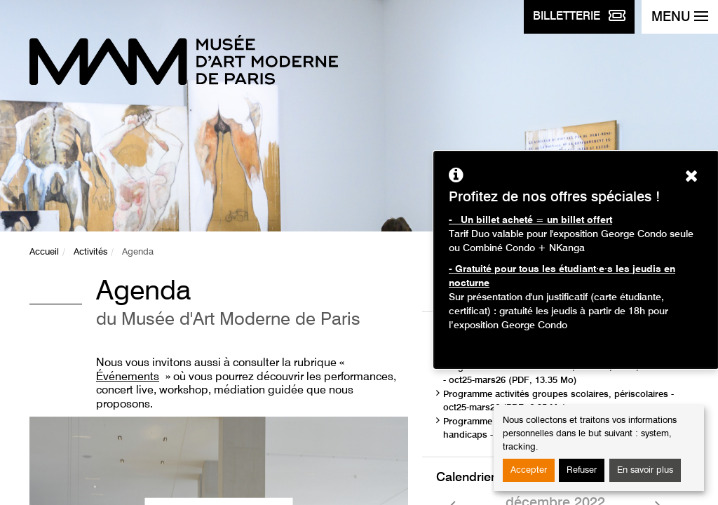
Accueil (44, 252)
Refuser (582, 470)
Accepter (528, 470)
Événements (127, 377)
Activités (90, 252)
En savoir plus (645, 470)
